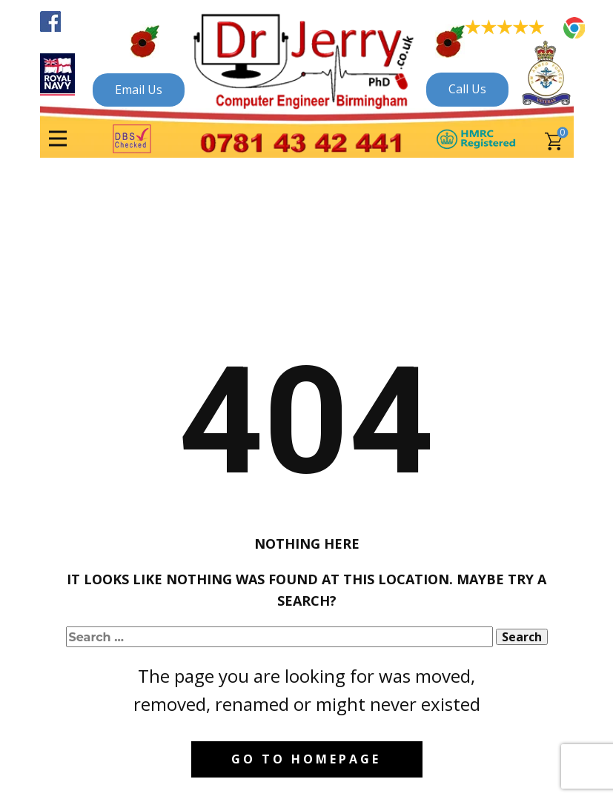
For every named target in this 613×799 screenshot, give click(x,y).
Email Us (138, 89)
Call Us (467, 89)
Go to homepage (306, 759)
